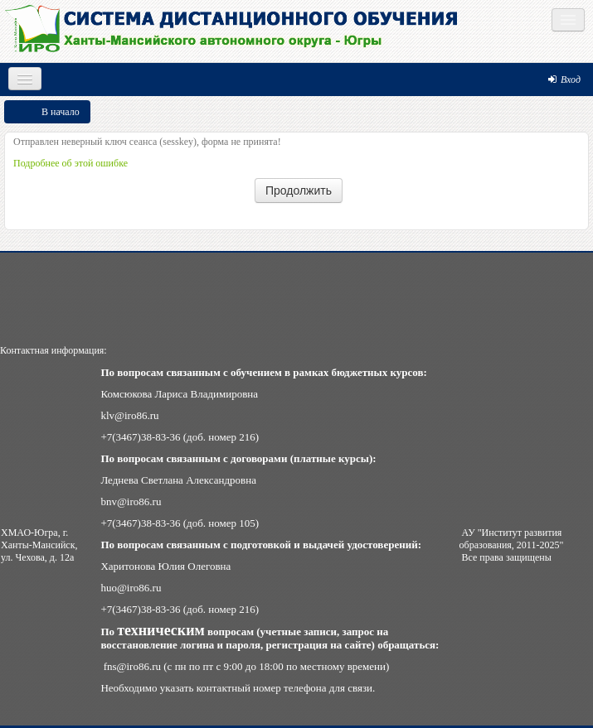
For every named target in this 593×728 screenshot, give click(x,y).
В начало (60, 112)
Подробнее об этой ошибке (70, 163)
